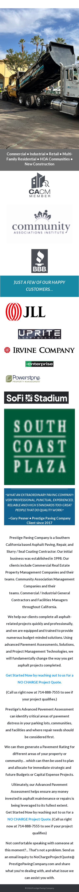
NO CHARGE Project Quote (29, 819)
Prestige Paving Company (43, 888)
